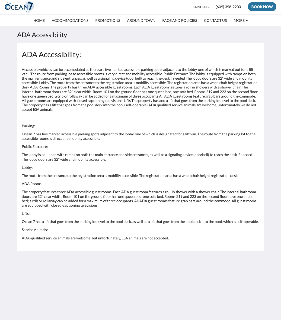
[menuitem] (39, 20)
